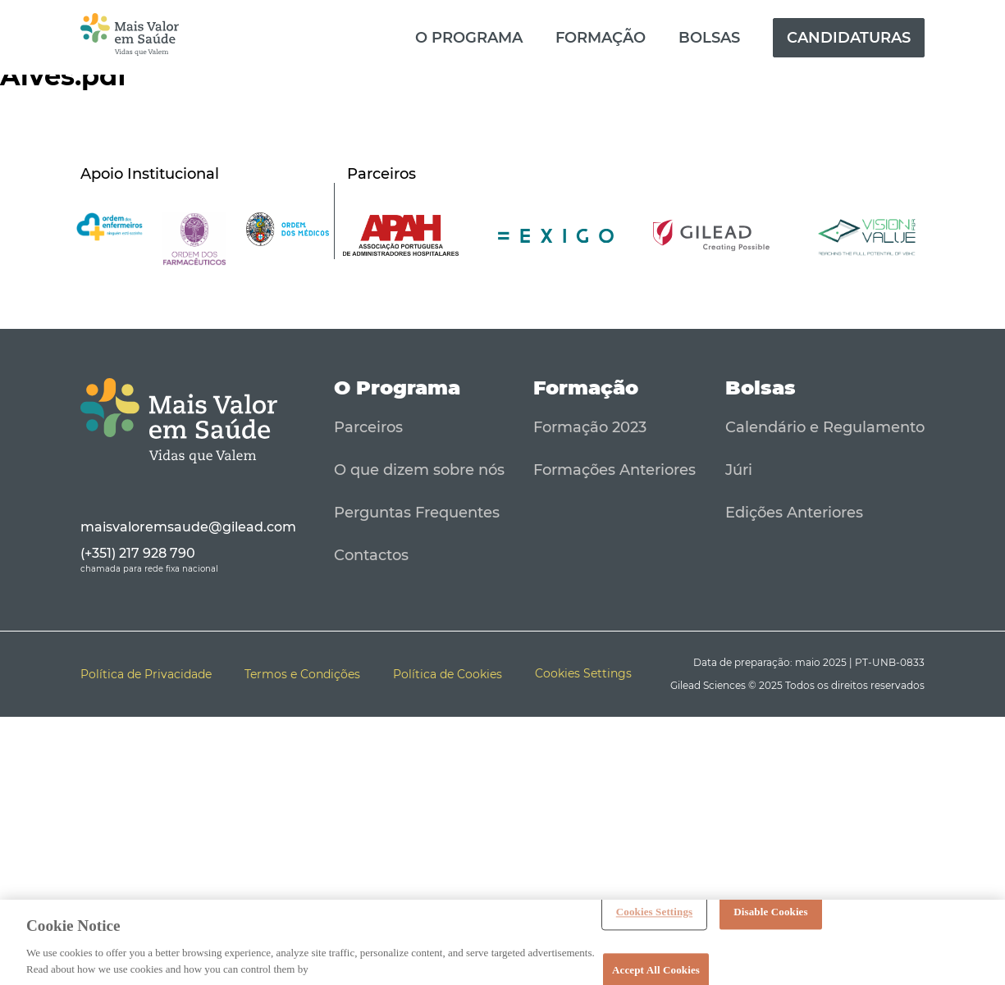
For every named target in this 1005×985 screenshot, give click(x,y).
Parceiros (368, 427)
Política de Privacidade (146, 674)
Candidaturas (849, 38)
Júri (738, 470)
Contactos (371, 555)
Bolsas (709, 38)
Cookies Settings (654, 916)
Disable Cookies (770, 916)
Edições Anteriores (794, 513)
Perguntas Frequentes (417, 513)
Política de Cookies (447, 674)
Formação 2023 (589, 427)
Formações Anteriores (614, 470)
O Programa (469, 38)
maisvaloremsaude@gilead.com (188, 527)
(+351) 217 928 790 (137, 553)
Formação (600, 38)
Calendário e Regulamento (825, 427)
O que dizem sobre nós (419, 470)
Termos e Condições (302, 674)
